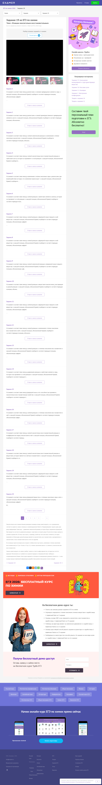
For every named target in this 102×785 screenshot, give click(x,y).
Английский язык (27, 694)
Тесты (53, 766)
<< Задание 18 (10, 563)
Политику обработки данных (68, 782)
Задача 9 (9, 261)
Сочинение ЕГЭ (79, 763)
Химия (38, 763)
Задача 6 (9, 193)
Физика (81, 689)
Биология (13, 694)
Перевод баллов (79, 759)
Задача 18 (10, 450)
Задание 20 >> (58, 563)
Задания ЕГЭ (55, 763)
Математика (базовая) (49, 689)
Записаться (14, 593)
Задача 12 (10, 325)
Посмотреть (34, 35)
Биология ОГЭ (74, 700)
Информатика (56, 694)
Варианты (54, 770)
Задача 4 (9, 153)
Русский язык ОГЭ (84, 694)
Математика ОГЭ (27, 700)
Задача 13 (10, 345)
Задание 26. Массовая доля (80, 87)
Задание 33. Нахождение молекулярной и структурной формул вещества (83, 82)
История (92, 689)
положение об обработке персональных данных (62, 678)
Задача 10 (10, 281)
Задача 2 (9, 112)
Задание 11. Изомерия (79, 90)
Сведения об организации (12, 766)
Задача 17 (10, 430)
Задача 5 (9, 173)
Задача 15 (10, 389)
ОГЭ (53, 756)
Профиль (31, 768)
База (32, 771)
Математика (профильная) (28, 689)
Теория (54, 759)
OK (97, 781)
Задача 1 (9, 89)
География (69, 694)
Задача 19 (10, 470)
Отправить (73, 670)
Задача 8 (9, 237)
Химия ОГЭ (61, 700)
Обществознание (67, 689)
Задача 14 (10, 369)
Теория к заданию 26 (78, 98)
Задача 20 (10, 494)
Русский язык (10, 689)
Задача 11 (10, 301)
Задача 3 (9, 133)
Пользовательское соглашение (83, 782)
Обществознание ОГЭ (45, 700)
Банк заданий (78, 756)
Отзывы (77, 766)
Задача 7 (9, 214)
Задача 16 (10, 409)
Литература (42, 694)
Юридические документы (12, 763)
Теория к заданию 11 (78, 101)
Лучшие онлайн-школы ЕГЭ (82, 770)
